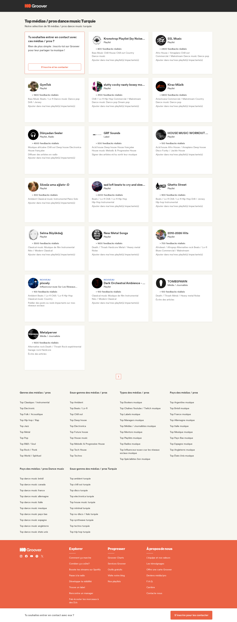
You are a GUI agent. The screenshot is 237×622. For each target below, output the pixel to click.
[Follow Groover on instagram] (21, 556)
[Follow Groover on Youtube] (31, 556)
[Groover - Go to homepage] (44, 550)
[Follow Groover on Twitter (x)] (42, 556)
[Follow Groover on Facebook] (26, 556)
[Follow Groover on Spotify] (37, 556)
